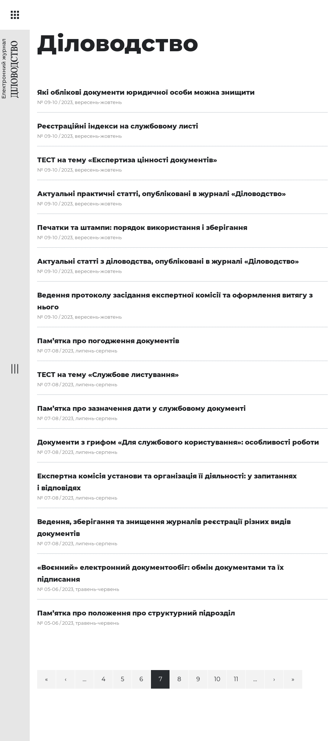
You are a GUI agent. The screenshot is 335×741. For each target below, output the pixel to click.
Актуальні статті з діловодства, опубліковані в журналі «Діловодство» (168, 261)
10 (217, 679)
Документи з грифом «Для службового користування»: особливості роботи (178, 442)
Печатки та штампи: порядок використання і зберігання (142, 228)
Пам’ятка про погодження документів (108, 341)
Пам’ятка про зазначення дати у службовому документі (141, 408)
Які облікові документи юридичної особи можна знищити (146, 92)
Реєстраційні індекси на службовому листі (117, 126)
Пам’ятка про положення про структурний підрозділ (136, 613)
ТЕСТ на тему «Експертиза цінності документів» (127, 160)
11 (236, 679)
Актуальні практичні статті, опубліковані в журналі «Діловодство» (161, 194)
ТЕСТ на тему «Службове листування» (108, 375)
